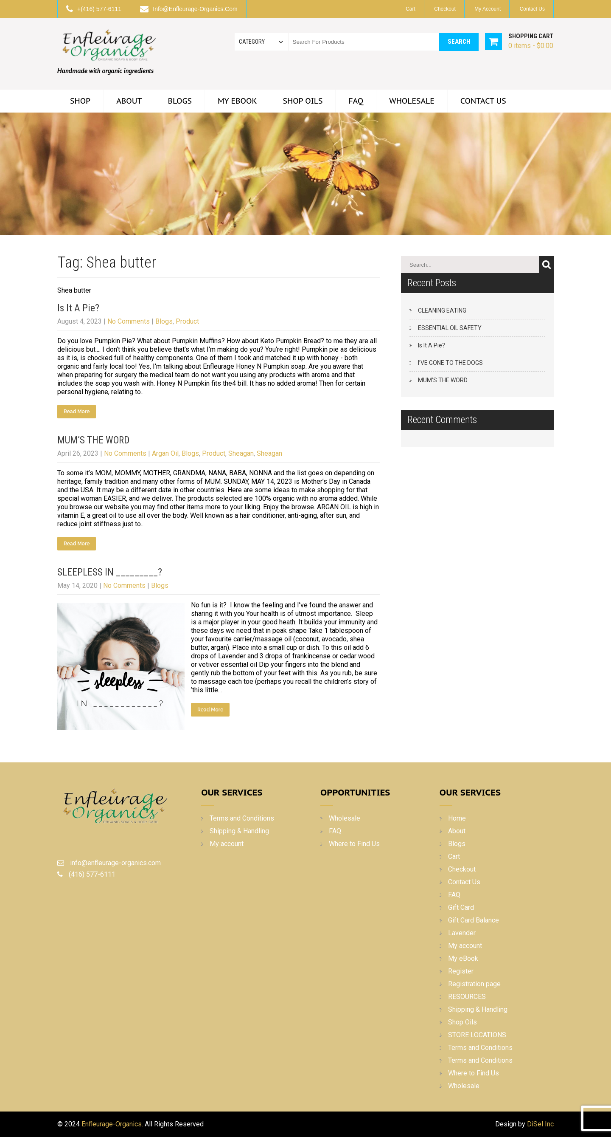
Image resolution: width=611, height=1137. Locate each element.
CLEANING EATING (442, 310)
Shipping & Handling (239, 831)
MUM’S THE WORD (93, 440)
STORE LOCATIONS (477, 1035)
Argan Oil (165, 453)
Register (461, 971)
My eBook (237, 101)
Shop (80, 101)
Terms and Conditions (242, 818)
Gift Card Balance (473, 920)
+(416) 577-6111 (99, 9)
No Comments (128, 321)
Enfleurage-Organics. (112, 1124)
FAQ (355, 101)
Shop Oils (303, 101)
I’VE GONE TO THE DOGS (450, 362)
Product (187, 321)
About (129, 101)
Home (457, 818)
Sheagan (241, 453)
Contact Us (532, 9)
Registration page (474, 984)
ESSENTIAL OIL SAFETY (450, 327)
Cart (410, 9)
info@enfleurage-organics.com (195, 9)
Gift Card (461, 907)
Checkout (445, 9)
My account (487, 9)
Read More (77, 412)
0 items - (530, 46)
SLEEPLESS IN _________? (109, 572)
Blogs (180, 101)
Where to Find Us (354, 844)
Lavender (462, 933)
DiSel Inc (540, 1124)
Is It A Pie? (78, 308)
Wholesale (411, 101)
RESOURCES (467, 997)
